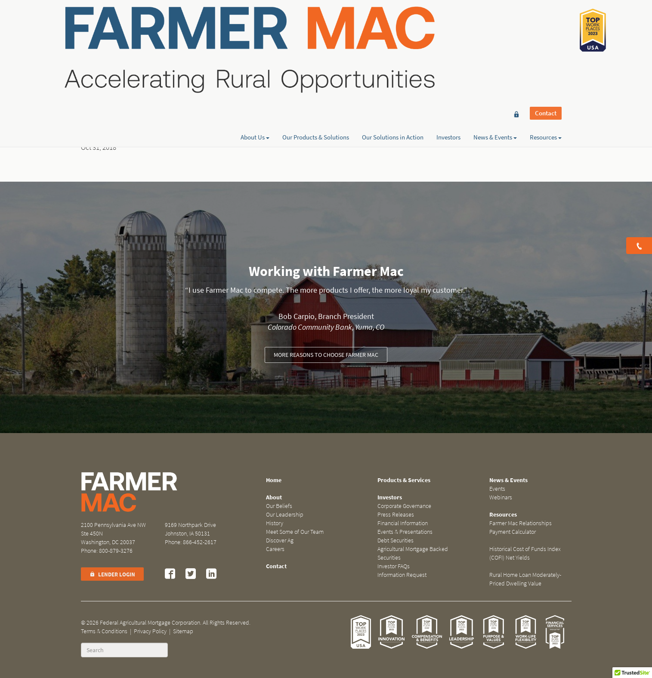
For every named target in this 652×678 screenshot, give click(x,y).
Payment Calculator (512, 532)
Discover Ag (280, 540)
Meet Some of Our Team (295, 532)
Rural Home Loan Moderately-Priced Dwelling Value (525, 579)
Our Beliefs (279, 506)
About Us (255, 37)
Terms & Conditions (104, 631)
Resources (546, 37)
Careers (275, 549)
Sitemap (183, 631)
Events (497, 489)
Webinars (500, 497)
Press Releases (395, 515)
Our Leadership (284, 515)
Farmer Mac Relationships (520, 523)
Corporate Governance (404, 506)
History (274, 523)
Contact (545, 22)
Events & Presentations (405, 532)
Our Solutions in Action (392, 37)
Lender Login (112, 574)
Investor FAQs (393, 566)
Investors (448, 37)
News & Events (495, 37)
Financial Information (402, 523)
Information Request (401, 575)
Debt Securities (395, 540)
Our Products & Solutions (315, 37)
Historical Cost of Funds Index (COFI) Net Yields (525, 553)
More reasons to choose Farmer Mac (326, 355)
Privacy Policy (150, 631)
